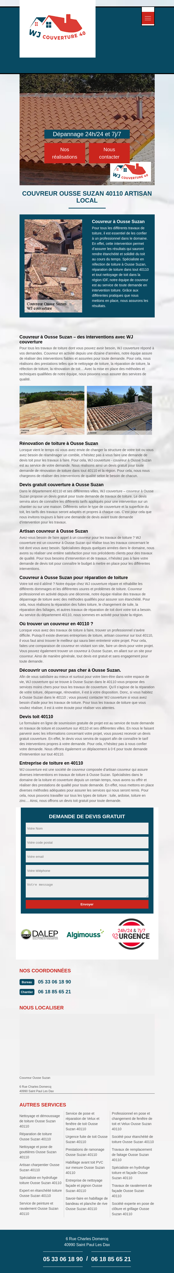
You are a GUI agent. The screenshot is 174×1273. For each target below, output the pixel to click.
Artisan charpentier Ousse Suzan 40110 (40, 1167)
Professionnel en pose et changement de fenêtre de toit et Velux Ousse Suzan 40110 (132, 1121)
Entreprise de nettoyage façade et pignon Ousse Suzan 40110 (84, 1185)
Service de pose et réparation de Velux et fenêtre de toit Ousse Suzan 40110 (82, 1121)
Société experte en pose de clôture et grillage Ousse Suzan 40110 (133, 1209)
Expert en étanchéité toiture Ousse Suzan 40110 (41, 1193)
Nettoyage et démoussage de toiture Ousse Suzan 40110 (40, 1121)
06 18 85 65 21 (54, 991)
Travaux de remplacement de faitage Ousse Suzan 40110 (132, 1155)
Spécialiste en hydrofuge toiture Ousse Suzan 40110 (41, 1180)
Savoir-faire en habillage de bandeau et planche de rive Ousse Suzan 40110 (87, 1203)
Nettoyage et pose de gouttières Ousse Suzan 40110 (38, 1152)
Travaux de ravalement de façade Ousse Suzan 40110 (132, 1191)
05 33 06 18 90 (54, 981)
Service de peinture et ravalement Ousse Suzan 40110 (39, 1208)
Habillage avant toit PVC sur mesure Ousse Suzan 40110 (85, 1167)
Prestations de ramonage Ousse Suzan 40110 (85, 1152)
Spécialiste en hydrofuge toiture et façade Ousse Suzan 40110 (131, 1173)
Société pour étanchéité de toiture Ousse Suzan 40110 (133, 1139)
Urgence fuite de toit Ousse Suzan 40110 (87, 1139)
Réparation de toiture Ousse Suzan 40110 (36, 1136)
